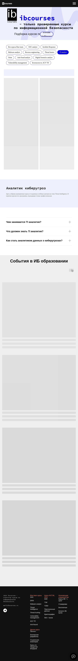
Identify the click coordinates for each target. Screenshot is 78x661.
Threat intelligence (34, 608)
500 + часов (48, 618)
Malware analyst (14, 52)
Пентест (33, 631)
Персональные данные (49, 610)
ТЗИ (45, 602)
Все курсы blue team (15, 47)
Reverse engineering (32, 52)
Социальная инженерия (34, 641)
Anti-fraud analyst (23, 57)
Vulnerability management (17, 63)
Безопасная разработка (34, 635)
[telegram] (5, 612)
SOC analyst (33, 47)
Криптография (49, 614)
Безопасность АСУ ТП (40, 63)
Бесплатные (62, 607)
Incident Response (49, 47)
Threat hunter (49, 52)
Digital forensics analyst (43, 57)
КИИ (45, 599)
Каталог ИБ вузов (62, 612)
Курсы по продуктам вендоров (34, 646)
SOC (31, 597)
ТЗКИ (46, 606)
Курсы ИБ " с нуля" (63, 600)
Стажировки (62, 604)
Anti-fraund (34, 624)
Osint (10, 57)
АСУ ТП (33, 621)
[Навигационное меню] (74, 3)
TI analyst (62, 52)
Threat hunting (35, 612)
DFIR (32, 600)
